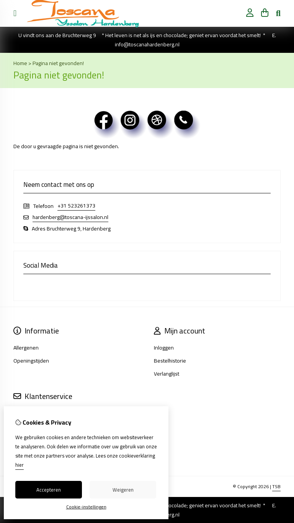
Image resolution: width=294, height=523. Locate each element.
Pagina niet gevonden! (58, 63)
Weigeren (123, 489)
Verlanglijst (166, 374)
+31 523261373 (76, 206)
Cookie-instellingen (86, 506)
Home (20, 63)
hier (19, 464)
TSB (276, 486)
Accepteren (48, 489)
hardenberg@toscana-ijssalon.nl (70, 217)
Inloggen (164, 348)
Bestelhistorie (170, 361)
